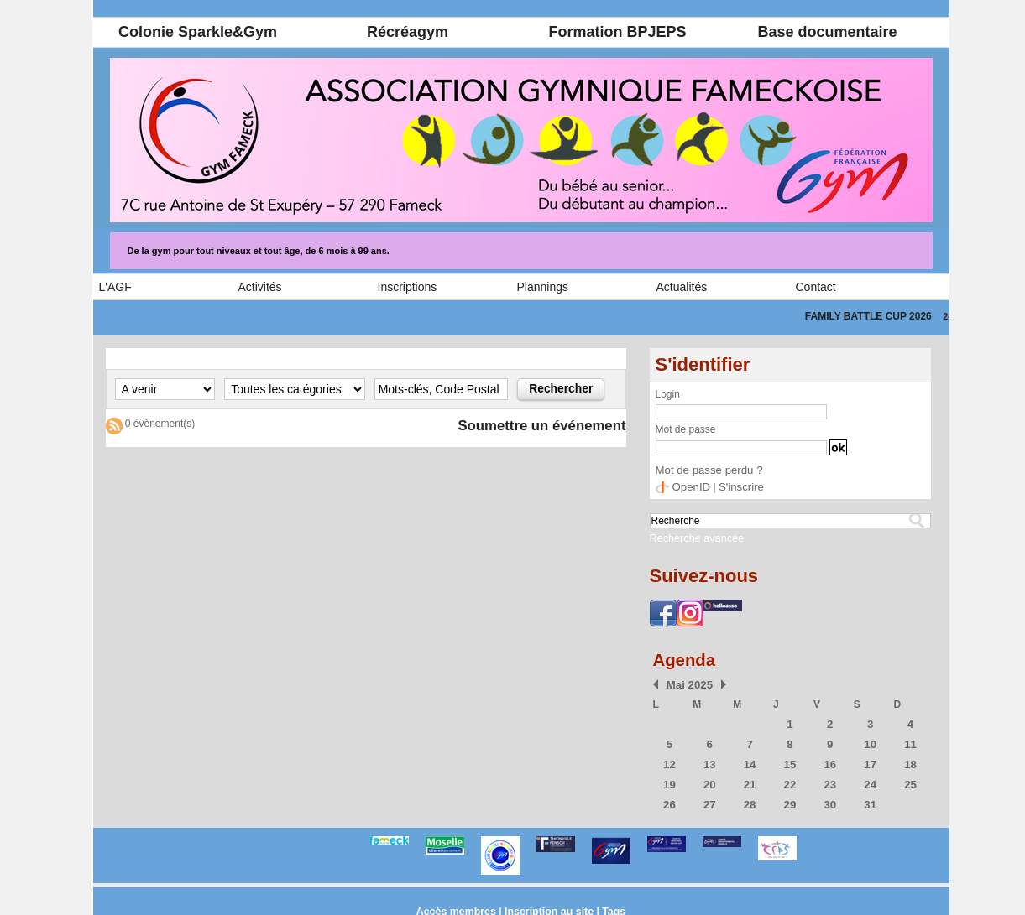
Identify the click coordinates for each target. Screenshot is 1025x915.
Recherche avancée (691, 536)
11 (910, 739)
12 (669, 758)
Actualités (682, 287)
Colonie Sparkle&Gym (197, 31)
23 (829, 777)
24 (870, 777)
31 (870, 797)
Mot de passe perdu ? (704, 470)
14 (749, 758)
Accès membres (458, 903)
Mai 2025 (687, 681)
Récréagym (407, 31)
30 (829, 797)
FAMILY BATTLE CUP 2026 (883, 316)
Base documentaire (827, 31)
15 (789, 758)
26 (669, 797)
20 (709, 777)
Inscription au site (548, 903)
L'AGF (115, 287)
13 (709, 758)
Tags (610, 903)
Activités (260, 287)
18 (910, 758)
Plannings (543, 287)
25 (910, 777)
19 (669, 777)
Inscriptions (407, 287)
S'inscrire (735, 485)
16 (829, 758)
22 (789, 777)
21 (749, 777)
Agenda (687, 656)
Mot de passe (686, 429)
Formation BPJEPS (617, 31)
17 (870, 758)
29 (789, 797)
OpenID (689, 485)
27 (709, 797)
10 (870, 739)
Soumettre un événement (535, 426)
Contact (816, 287)
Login (668, 394)
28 (749, 797)
